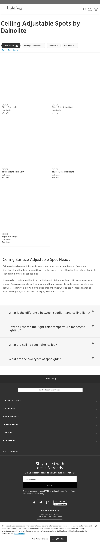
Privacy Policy (70, 492)
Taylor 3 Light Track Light (13, 172)
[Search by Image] (90, 9)
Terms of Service (32, 495)
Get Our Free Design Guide (50, 391)
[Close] (96, 526)
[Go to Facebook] (34, 504)
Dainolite (14, 31)
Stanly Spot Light (9, 107)
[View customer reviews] (60, 504)
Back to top (50, 380)
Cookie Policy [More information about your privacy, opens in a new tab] (19, 534)
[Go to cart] (96, 8)
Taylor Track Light (10, 236)
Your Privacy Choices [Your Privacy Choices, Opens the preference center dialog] (40, 539)
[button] (3, 8)
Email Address (31, 481)
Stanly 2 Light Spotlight (62, 107)
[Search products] (84, 9)
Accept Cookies (58, 539)
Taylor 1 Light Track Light (63, 172)
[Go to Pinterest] (41, 504)
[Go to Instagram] (48, 504)
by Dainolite (6, 110)
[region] (50, 532)
